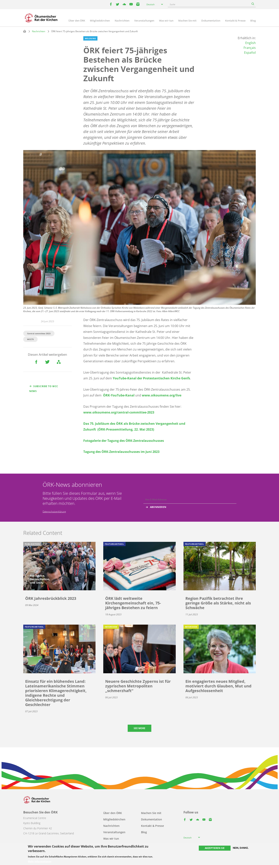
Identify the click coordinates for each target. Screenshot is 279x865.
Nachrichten (122, 20)
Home (24, 31)
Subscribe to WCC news (43, 389)
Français (250, 48)
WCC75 (30, 339)
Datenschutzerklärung (54, 511)
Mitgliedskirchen (100, 20)
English (250, 43)
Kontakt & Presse (235, 20)
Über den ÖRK (76, 20)
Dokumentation (210, 20)
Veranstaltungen (144, 20)
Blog (253, 20)
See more (139, 728)
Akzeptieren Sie (215, 848)
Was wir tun (166, 20)
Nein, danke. (241, 848)
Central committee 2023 (39, 333)
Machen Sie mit (187, 20)
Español (250, 52)
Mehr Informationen (39, 861)
